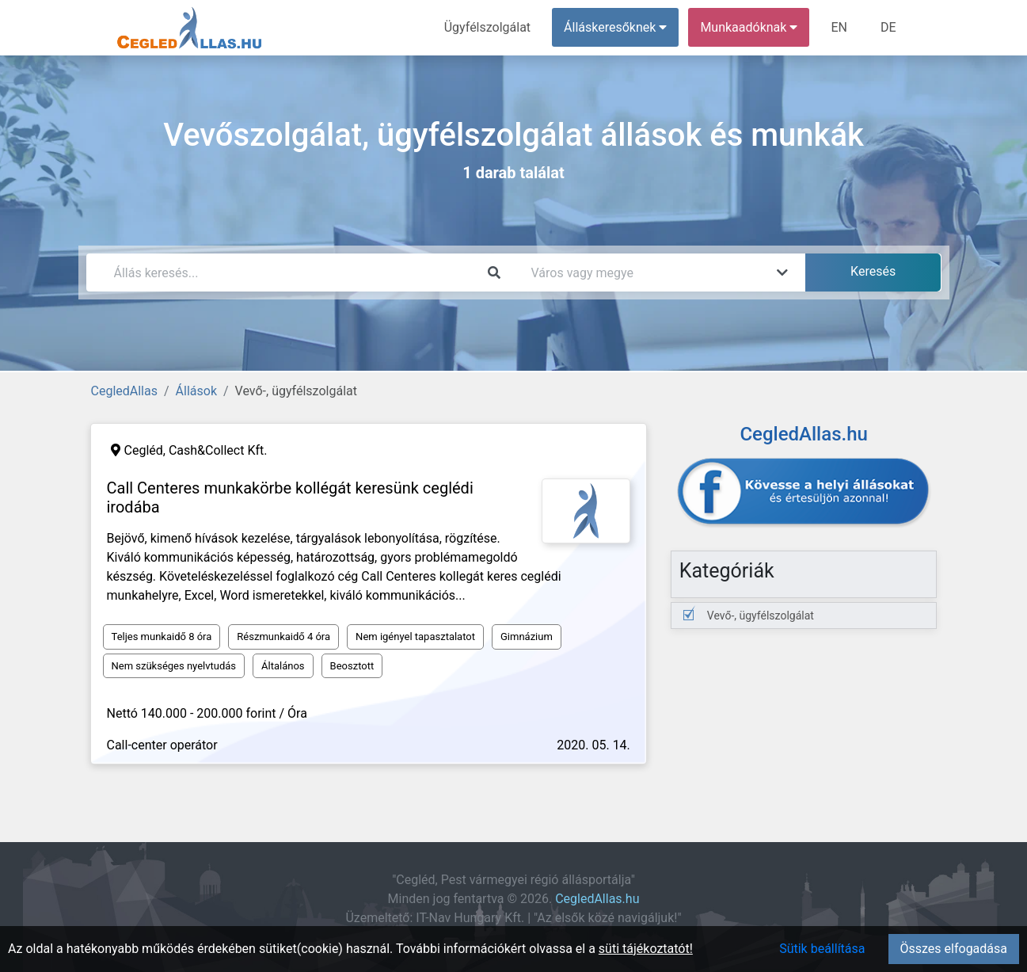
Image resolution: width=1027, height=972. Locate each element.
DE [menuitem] (888, 27)
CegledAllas (124, 390)
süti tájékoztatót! (646, 948)
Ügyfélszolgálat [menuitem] (487, 27)
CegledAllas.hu (597, 898)
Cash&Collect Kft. (218, 450)
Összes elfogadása (953, 948)
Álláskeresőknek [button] (615, 27)
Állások (196, 390)
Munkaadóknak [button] (748, 27)
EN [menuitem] (839, 27)
